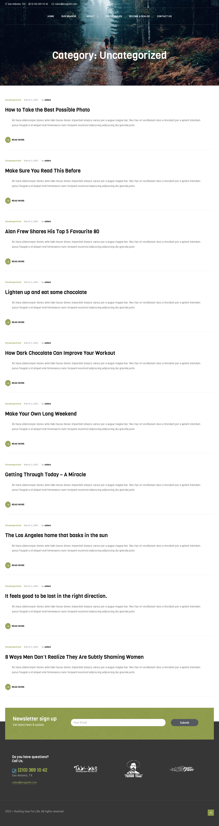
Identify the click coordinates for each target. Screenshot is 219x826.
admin (47, 100)
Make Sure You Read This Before (43, 170)
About (91, 16)
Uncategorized (13, 100)
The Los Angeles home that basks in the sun (56, 535)
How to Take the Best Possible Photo (47, 109)
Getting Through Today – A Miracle (45, 474)
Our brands (68, 16)
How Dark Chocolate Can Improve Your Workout (60, 353)
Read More (18, 140)
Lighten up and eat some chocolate (46, 292)
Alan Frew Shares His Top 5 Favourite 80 (52, 231)
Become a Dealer (139, 16)
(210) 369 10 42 (39, 4)
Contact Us (164, 16)
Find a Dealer (113, 16)
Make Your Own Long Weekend (41, 413)
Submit (182, 722)
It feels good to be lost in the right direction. (56, 596)
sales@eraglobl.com (66, 4)
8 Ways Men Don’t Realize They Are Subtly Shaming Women (74, 657)
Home (51, 16)
